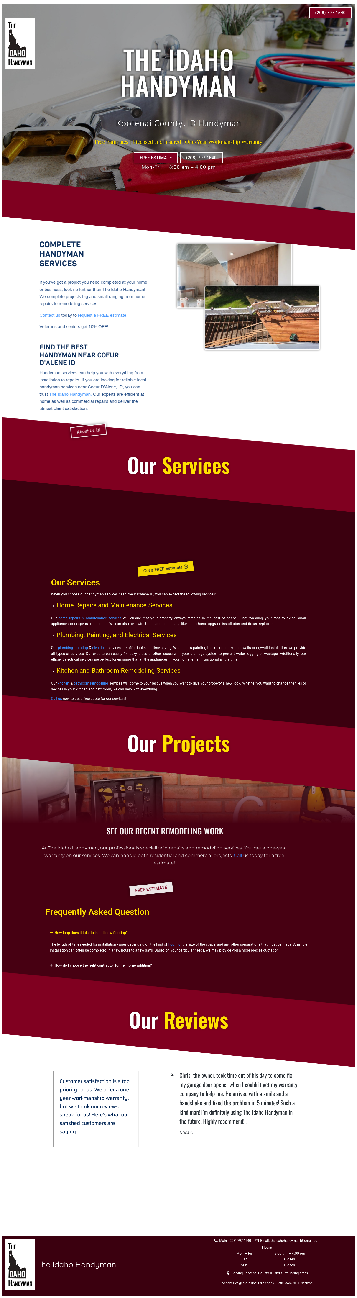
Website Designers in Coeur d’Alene (245, 1283)
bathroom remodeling (91, 683)
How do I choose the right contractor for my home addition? (103, 965)
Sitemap (307, 1283)
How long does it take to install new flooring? (91, 933)
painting (81, 648)
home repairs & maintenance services (89, 618)
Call (19, 855)
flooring (174, 944)
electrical (99, 648)
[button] (350, 23)
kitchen (63, 683)
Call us (56, 698)
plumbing (65, 648)
